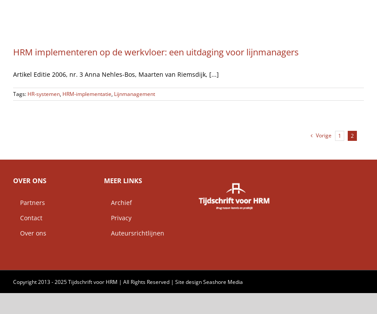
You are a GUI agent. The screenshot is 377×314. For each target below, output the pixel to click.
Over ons (29, 233)
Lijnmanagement (134, 94)
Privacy (117, 218)
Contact (27, 218)
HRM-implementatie (86, 94)
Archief (118, 202)
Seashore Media (223, 282)
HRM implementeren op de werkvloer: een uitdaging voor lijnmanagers (156, 52)
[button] (350, 11)
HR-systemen (44, 94)
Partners (29, 202)
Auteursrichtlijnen (134, 233)
